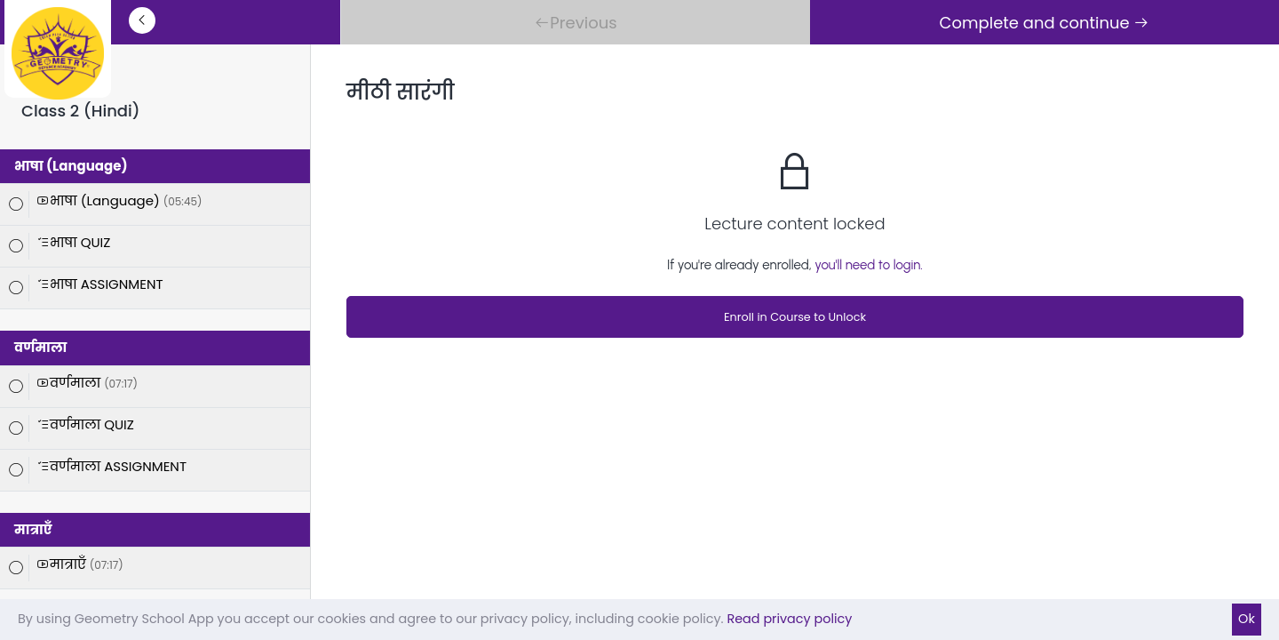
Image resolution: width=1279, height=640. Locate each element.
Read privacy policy (789, 619)
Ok (1246, 619)
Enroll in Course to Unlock (795, 316)
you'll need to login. (868, 265)
